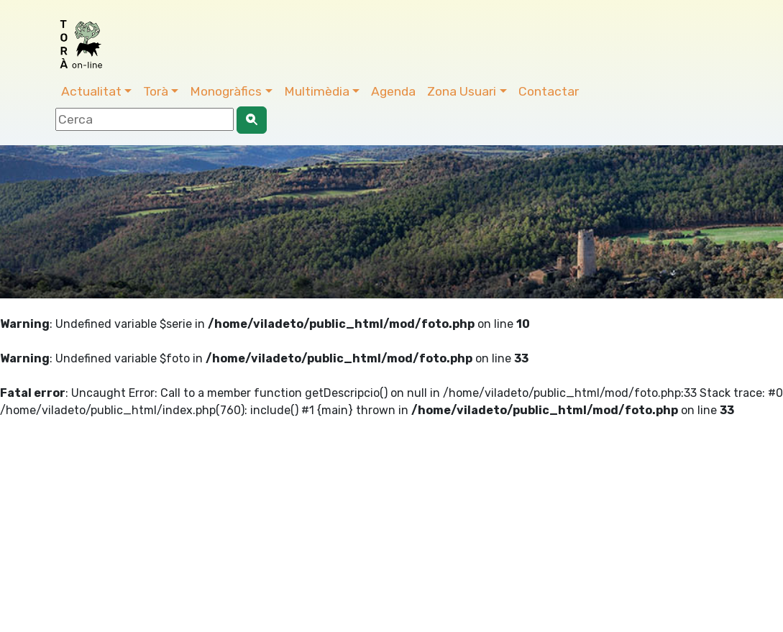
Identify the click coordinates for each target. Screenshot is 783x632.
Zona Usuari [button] (461, 91)
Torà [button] (155, 91)
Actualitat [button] (91, 91)
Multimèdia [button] (316, 91)
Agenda (393, 91)
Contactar (548, 91)
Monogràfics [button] (226, 91)
